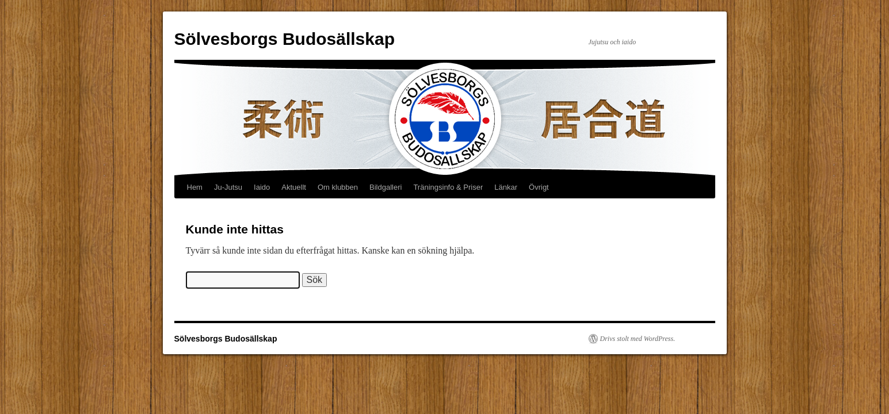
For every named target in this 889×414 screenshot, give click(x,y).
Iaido (262, 187)
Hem (195, 187)
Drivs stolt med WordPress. (638, 339)
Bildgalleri (385, 187)
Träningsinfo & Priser (448, 187)
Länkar (505, 187)
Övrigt (539, 187)
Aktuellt (293, 187)
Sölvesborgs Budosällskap (284, 38)
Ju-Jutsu (228, 187)
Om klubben (338, 187)
